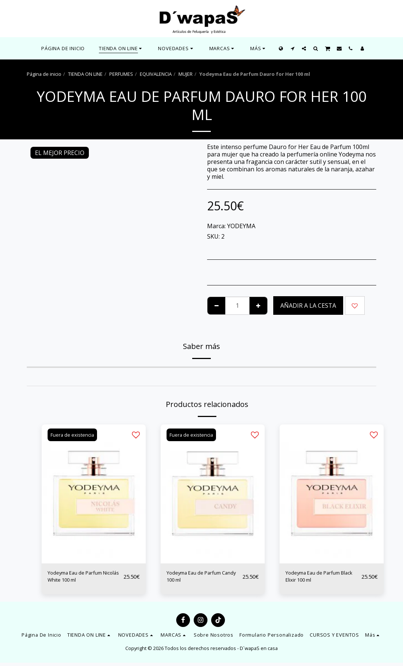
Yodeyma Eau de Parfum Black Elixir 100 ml (319, 578)
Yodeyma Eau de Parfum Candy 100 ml (200, 578)
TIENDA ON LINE (85, 74)
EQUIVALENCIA (156, 74)
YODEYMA (241, 226)
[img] (94, 493)
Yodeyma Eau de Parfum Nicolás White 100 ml (81, 578)
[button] (176, 48)
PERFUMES (121, 74)
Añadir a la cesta (308, 305)
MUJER (185, 74)
